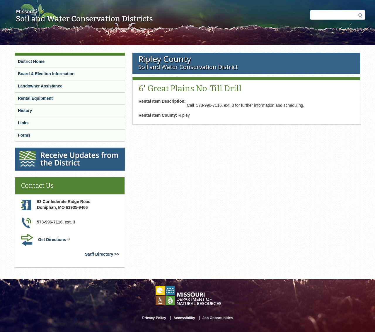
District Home (31, 61)
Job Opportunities (217, 318)
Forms (24, 135)
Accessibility (184, 318)
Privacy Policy (154, 318)
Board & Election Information (46, 73)
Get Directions (54, 240)
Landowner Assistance (40, 86)
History (25, 110)
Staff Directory (99, 254)
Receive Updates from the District (48, 151)
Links (23, 123)
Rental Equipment (35, 98)
